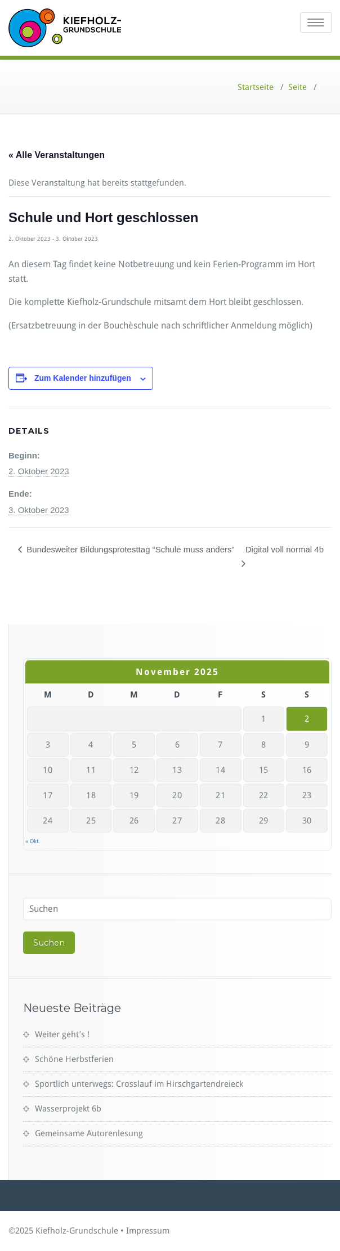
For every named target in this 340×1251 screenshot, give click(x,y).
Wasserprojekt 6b (68, 1109)
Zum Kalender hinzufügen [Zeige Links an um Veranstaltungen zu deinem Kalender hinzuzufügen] (82, 378)
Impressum (147, 1231)
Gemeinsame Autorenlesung (89, 1133)
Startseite (256, 87)
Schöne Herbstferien (74, 1059)
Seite (297, 87)
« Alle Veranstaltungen (56, 155)
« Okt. (32, 841)
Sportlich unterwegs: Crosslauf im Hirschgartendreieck (139, 1084)
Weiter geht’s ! (62, 1034)
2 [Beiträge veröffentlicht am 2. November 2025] (307, 719)
